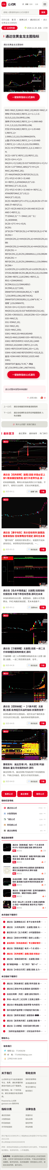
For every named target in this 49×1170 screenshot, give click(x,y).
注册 (36, 4)
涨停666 (34, 609)
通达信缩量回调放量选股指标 (26, 406)
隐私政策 (29, 1119)
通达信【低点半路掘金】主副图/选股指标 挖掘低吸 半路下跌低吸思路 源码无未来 (24, 593)
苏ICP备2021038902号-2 (10, 1135)
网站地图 (29, 1126)
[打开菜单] (45, 4)
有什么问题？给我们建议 (26, 424)
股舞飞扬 (34, 492)
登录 (31, 4)
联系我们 (29, 1090)
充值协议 (29, 1115)
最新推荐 (33, 433)
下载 (42, 492)
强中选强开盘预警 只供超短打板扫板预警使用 (27, 1009)
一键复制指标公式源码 (23, 97)
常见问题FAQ (30, 1087)
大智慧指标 (5, 1119)
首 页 (14, 19)
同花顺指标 (5, 1123)
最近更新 (23, 433)
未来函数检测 (30, 1083)
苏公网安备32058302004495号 (13, 1142)
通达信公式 (35, 19)
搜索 (43, 12)
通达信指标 (5, 1115)
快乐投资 (34, 550)
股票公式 (23, 19)
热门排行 (44, 433)
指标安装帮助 (30, 1079)
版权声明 (29, 1123)
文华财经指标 (6, 1126)
